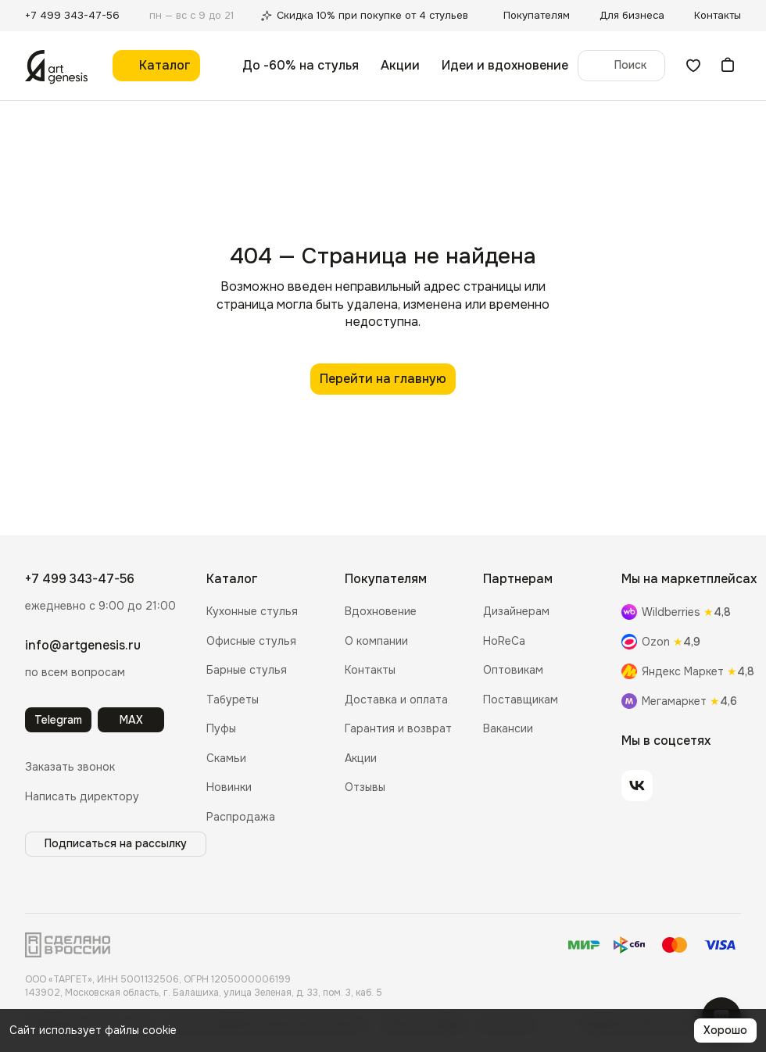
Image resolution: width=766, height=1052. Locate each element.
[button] (70, 767)
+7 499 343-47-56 (79, 579)
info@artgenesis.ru (83, 645)
